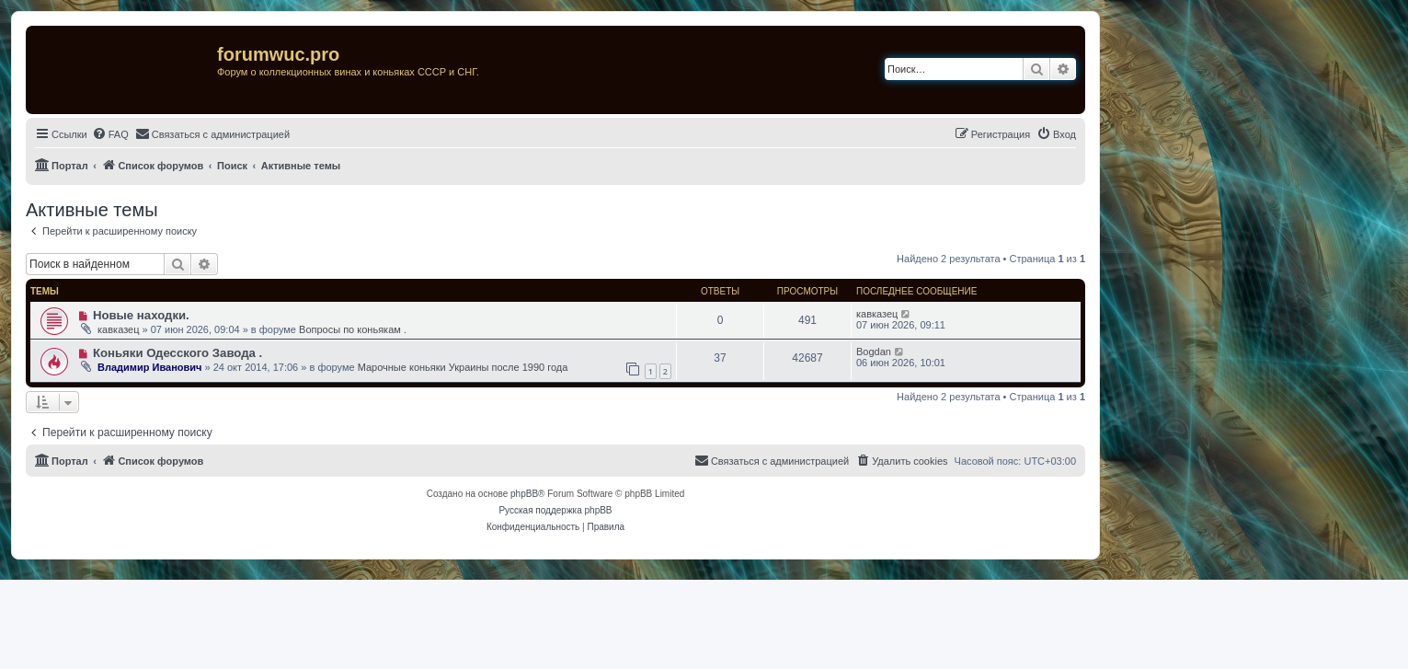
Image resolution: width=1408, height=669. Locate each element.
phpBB (524, 494)
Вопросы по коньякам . (352, 329)
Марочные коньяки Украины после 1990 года (463, 367)
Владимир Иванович (149, 367)
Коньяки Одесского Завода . (177, 353)
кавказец (118, 329)
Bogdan (873, 351)
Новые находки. (141, 315)
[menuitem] (110, 134)
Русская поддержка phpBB (555, 510)
